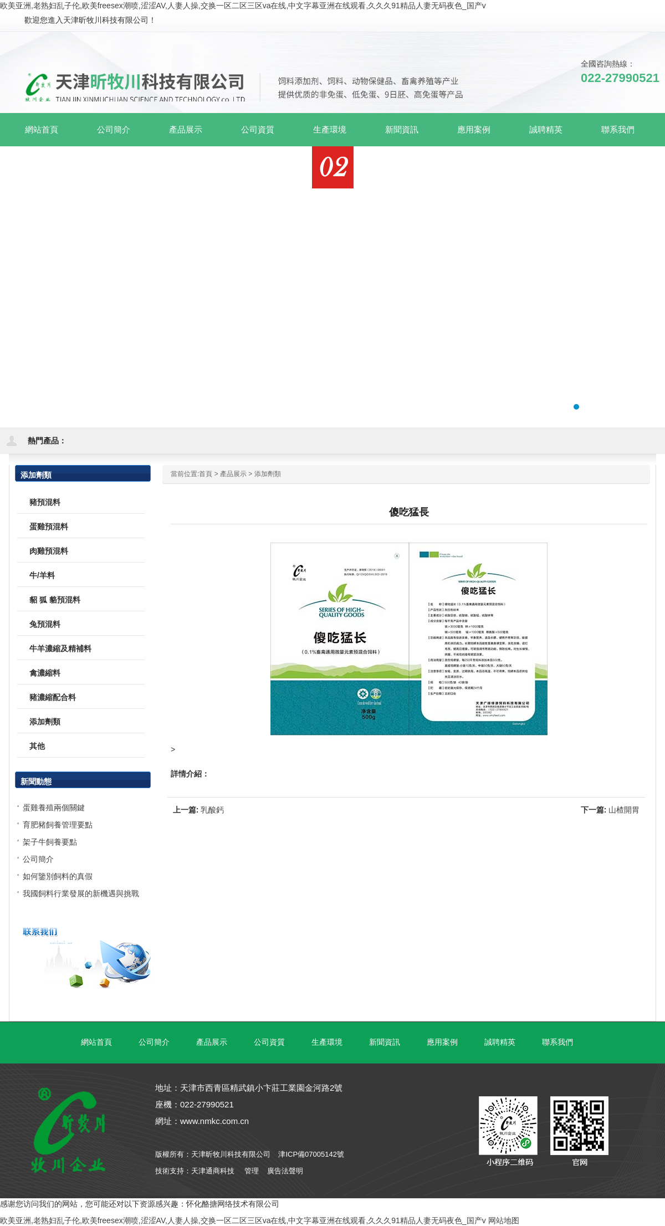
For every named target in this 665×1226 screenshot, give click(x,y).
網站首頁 (41, 129)
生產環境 (326, 1042)
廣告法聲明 (285, 1171)
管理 (251, 1171)
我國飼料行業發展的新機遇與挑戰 (81, 893)
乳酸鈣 (212, 809)
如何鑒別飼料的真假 (58, 876)
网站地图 (503, 1220)
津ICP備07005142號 (311, 1154)
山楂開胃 (624, 809)
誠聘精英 (499, 1042)
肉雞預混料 (48, 550)
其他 (37, 746)
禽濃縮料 (44, 672)
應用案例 (442, 1042)
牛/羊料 (42, 575)
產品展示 (233, 474)
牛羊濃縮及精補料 (60, 648)
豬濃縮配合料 (52, 697)
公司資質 (269, 1042)
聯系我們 (557, 1042)
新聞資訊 (384, 1042)
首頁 (205, 474)
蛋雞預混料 (48, 526)
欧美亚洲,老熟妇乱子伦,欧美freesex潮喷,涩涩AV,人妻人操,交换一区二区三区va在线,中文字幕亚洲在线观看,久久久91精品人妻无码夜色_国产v (243, 5)
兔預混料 (44, 624)
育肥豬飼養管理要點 (58, 824)
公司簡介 (38, 859)
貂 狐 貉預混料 (54, 599)
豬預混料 (44, 502)
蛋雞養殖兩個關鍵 (54, 807)
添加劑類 (267, 474)
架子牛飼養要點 (50, 841)
